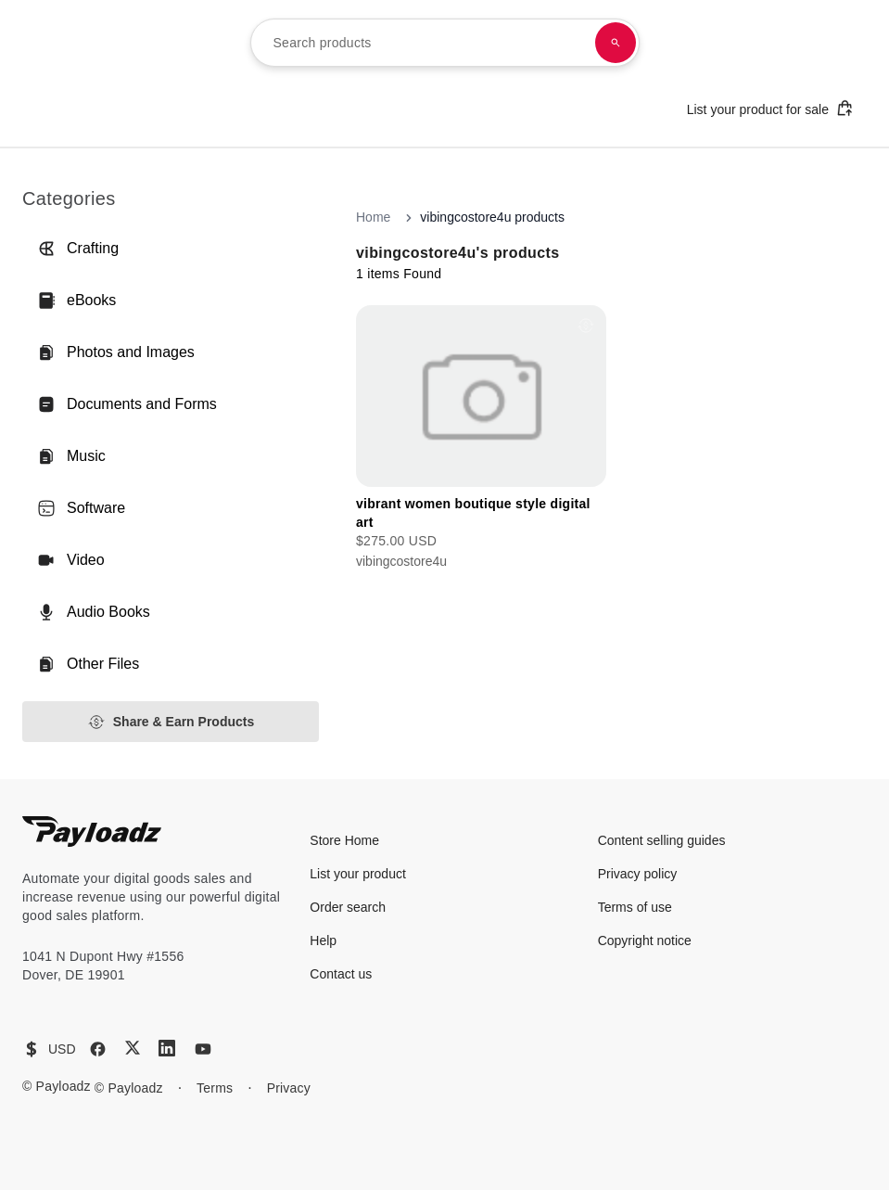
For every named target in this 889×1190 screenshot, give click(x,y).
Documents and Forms (127, 404)
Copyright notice (645, 940)
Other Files (88, 664)
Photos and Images (116, 352)
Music (71, 456)
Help (323, 940)
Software (81, 508)
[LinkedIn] (167, 1048)
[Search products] (615, 42)
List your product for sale (770, 108)
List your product (358, 873)
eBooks (76, 300)
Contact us (341, 973)
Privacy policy (638, 873)
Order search (348, 907)
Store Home (344, 840)
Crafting (78, 248)
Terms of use (635, 907)
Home (373, 217)
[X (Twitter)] (132, 1048)
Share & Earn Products (171, 722)
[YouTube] (203, 1049)
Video (71, 560)
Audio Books (93, 612)
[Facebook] (98, 1049)
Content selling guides (662, 840)
